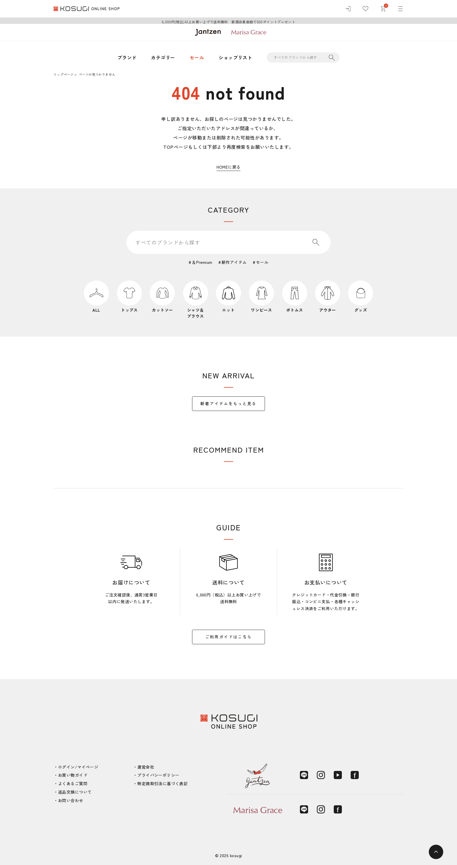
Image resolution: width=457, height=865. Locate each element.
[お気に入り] (365, 9)
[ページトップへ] (436, 852)
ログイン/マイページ (78, 767)
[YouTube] (338, 775)
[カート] (383, 9)
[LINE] (304, 775)
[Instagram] (321, 775)
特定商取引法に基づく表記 (162, 783)
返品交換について (75, 792)
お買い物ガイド (72, 775)
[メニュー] (400, 9)
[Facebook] (355, 775)
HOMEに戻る (229, 167)
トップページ (63, 74)
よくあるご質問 (72, 783)
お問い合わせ (70, 800)
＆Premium (202, 262)
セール (197, 57)
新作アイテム (234, 262)
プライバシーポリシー (158, 775)
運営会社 (145, 767)
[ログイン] (348, 9)
